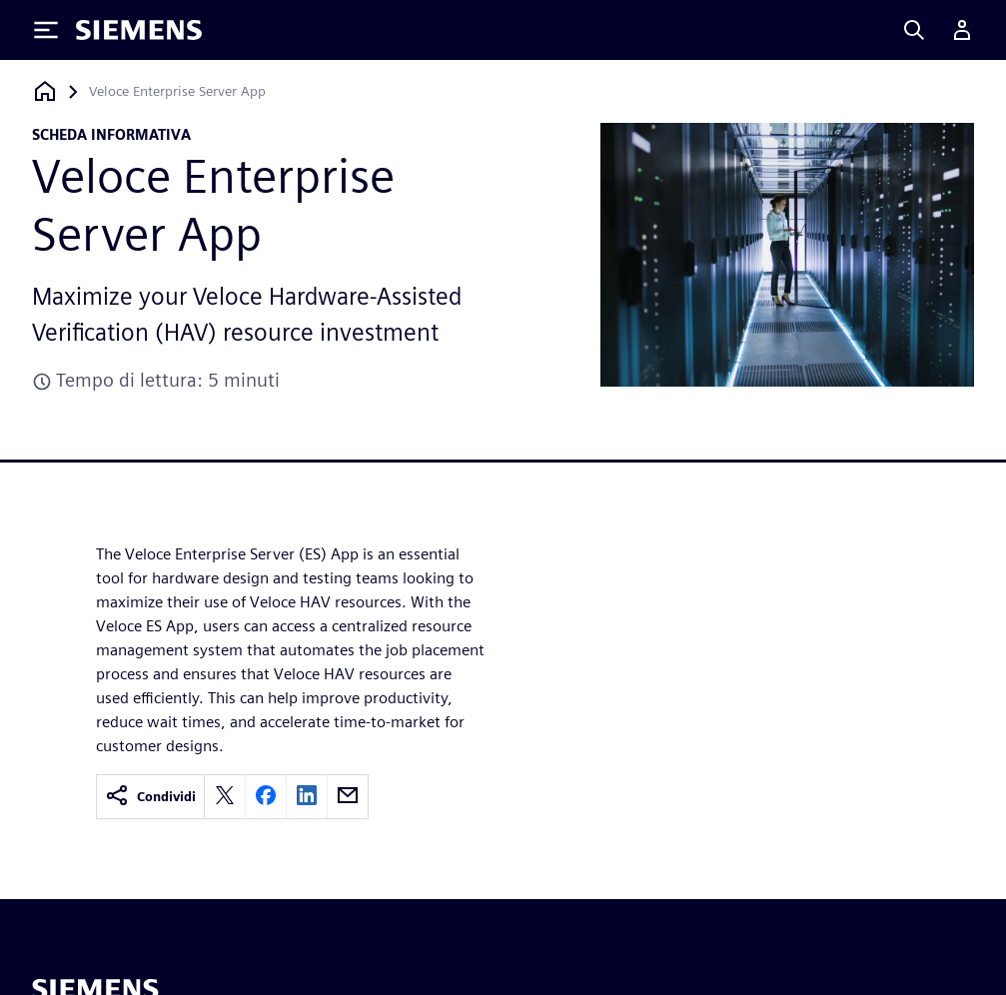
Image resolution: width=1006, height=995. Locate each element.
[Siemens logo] (139, 30)
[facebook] (266, 796)
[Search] (914, 30)
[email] (348, 796)
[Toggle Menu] (46, 30)
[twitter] (225, 796)
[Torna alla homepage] (45, 91)
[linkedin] (307, 796)
